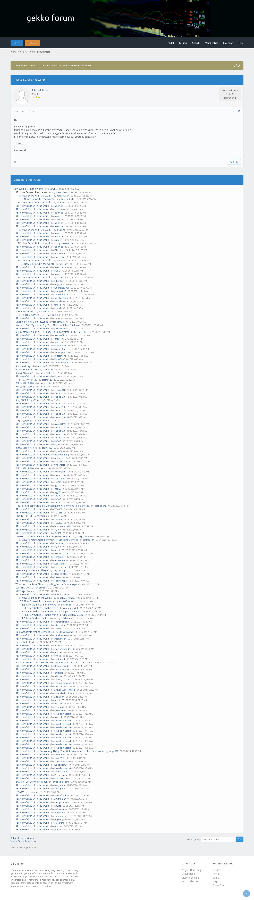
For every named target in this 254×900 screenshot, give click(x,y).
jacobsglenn (100, 505)
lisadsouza (60, 567)
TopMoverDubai (65, 243)
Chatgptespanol (62, 682)
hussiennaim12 (62, 526)
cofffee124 (88, 539)
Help (240, 42)
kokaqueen (60, 788)
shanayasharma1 (63, 679)
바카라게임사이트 (25, 372)
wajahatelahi (61, 297)
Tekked (58, 628)
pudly (57, 270)
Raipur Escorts (61, 665)
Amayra (74, 584)
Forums (183, 42)
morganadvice (61, 802)
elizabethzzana (62, 553)
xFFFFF (57, 209)
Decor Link (21, 642)
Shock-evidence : (24, 311)
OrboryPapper (61, 362)
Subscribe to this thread (23, 838)
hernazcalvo (80, 331)
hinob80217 (60, 424)
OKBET (57, 533)
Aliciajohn (59, 696)
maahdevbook (62, 693)
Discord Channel (190, 877)
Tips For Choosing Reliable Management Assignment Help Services (52, 505)
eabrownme (60, 809)
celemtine (59, 754)
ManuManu (40, 90)
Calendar (228, 42)
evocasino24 (43, 420)
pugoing (58, 819)
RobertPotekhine (71, 325)
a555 (35, 400)
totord (57, 301)
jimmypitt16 (60, 291)
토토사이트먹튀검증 (26, 447)
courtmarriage (61, 815)
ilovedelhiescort (62, 713)
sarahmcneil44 (62, 635)
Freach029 (44, 311)
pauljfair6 (82, 536)
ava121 (58, 703)
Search (196, 42)
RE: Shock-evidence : (29, 314)
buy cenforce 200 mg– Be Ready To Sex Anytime (42, 331)
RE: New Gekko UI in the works (35, 195)
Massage (20, 591)
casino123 (48, 369)
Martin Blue (60, 348)
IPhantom (59, 250)
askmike (52, 188)
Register (32, 42)
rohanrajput (60, 560)
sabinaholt (59, 659)
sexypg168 (59, 389)
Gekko (34, 65)
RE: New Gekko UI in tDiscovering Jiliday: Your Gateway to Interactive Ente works (59, 751)
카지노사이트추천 (25, 383)
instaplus (59, 706)
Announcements (50, 65)
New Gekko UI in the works (28, 188)
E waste (19, 791)
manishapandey (62, 648)
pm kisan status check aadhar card (34, 662)
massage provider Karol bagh (31, 570)
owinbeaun (60, 471)
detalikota (59, 253)
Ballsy (57, 219)
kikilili (57, 577)
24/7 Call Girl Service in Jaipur (31, 781)
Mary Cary (59, 785)
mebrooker (60, 686)
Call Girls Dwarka (24, 587)
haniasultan (63, 195)
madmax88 (60, 345)
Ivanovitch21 (60, 764)
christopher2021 (62, 352)
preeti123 (59, 550)
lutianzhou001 (61, 287)
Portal (171, 42)
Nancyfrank (60, 795)
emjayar (58, 284)
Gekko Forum (21, 65)
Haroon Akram (61, 594)
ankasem (59, 236)
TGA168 (58, 509)
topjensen (59, 812)
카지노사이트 (25, 420)
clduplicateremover (67, 597)
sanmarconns (61, 771)
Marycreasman (66, 631)
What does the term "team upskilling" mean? (40, 584)
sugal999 (113, 751)
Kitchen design (23, 366)
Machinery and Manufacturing (31, 321)
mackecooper (61, 778)
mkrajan (33, 791)
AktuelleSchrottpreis (64, 689)
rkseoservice (63, 277)
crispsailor (59, 625)
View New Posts (19, 51)
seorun (58, 318)
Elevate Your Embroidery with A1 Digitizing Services (43, 536)
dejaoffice (66, 604)
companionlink (70, 608)
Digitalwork (60, 355)
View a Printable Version (23, 841)
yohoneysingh (66, 199)
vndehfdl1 (59, 464)
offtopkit (61, 202)
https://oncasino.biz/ (26, 369)
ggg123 (58, 482)
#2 (239, 111)
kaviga (57, 805)
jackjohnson (60, 328)
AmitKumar (60, 798)
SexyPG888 (21, 400)
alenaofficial (60, 335)
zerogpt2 (59, 556)
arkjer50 (58, 645)
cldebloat (66, 618)
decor (35, 642)
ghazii (57, 338)
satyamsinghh (60, 570)
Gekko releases (189, 881)
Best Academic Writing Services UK (34, 631)
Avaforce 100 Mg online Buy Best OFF (36, 325)
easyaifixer (65, 601)
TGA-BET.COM (23, 516)
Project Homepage (191, 870)
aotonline (59, 458)
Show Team (219, 885)
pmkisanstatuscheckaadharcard (75, 662)
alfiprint (58, 676)
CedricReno (60, 543)
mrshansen (60, 638)
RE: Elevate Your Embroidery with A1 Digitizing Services (48, 539)
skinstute (59, 761)
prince (42, 587)
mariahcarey (60, 461)
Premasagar (60, 774)
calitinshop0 (60, 580)
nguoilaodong (61, 454)
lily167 (57, 359)
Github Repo (188, 873)
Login (16, 42)
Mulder (58, 239)
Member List (211, 42)
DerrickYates (60, 573)
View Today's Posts (40, 51)
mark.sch (59, 257)
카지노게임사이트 (27, 379)
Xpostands (60, 478)
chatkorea (59, 710)
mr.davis (61, 229)
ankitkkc (58, 672)
